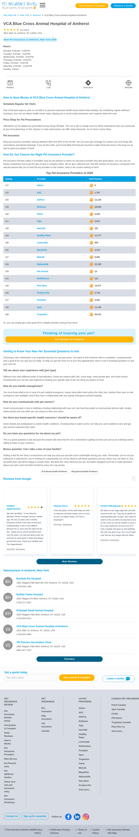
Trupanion (42, 314)
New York (24, 15)
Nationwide (43, 264)
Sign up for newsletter (35, 816)
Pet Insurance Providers (9, 751)
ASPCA (41, 199)
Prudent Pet (43, 293)
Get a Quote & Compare (92, 5)
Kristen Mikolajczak (111, 506)
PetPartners (43, 278)
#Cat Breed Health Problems (54, 471)
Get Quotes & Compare (69, 339)
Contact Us (12, 816)
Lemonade (42, 242)
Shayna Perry (61, 506)
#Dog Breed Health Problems (84, 471)
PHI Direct (117, 718)
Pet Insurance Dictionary (9, 799)
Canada (45, 731)
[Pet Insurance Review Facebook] (69, 816)
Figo (39, 221)
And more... (85, 789)
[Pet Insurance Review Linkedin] (78, 816)
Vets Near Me (10, 15)
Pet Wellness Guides (9, 774)
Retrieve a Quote (123, 5)
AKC (39, 192)
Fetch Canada (119, 705)
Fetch (40, 214)
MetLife (41, 257)
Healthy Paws (44, 235)
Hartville (41, 228)
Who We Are (10, 759)
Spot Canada (118, 709)
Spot (39, 307)
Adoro (40, 185)
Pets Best (42, 285)
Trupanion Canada (121, 722)
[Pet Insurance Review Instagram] (87, 816)
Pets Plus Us (118, 726)
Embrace (41, 207)
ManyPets (42, 250)
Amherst (37, 15)
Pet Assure (42, 271)
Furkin (115, 713)
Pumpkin (41, 300)
